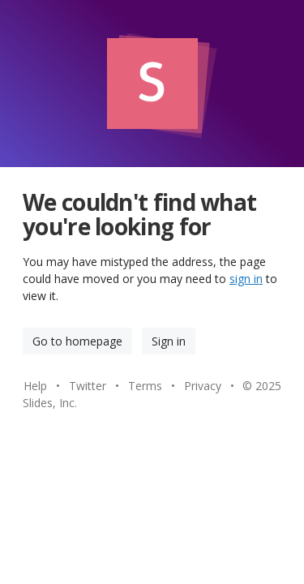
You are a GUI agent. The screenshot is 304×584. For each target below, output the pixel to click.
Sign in (169, 341)
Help (35, 385)
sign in (246, 278)
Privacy (202, 385)
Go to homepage (77, 341)
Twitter (87, 385)
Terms (145, 385)
